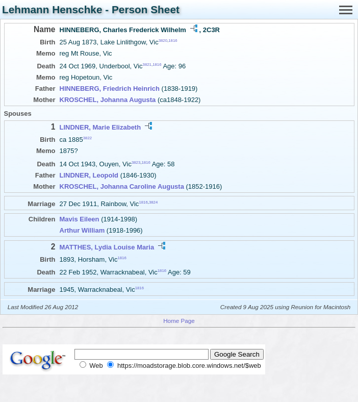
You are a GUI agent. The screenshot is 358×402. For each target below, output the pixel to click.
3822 (87, 138)
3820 (163, 40)
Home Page (179, 320)
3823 (136, 162)
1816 (172, 40)
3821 (147, 64)
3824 (153, 201)
